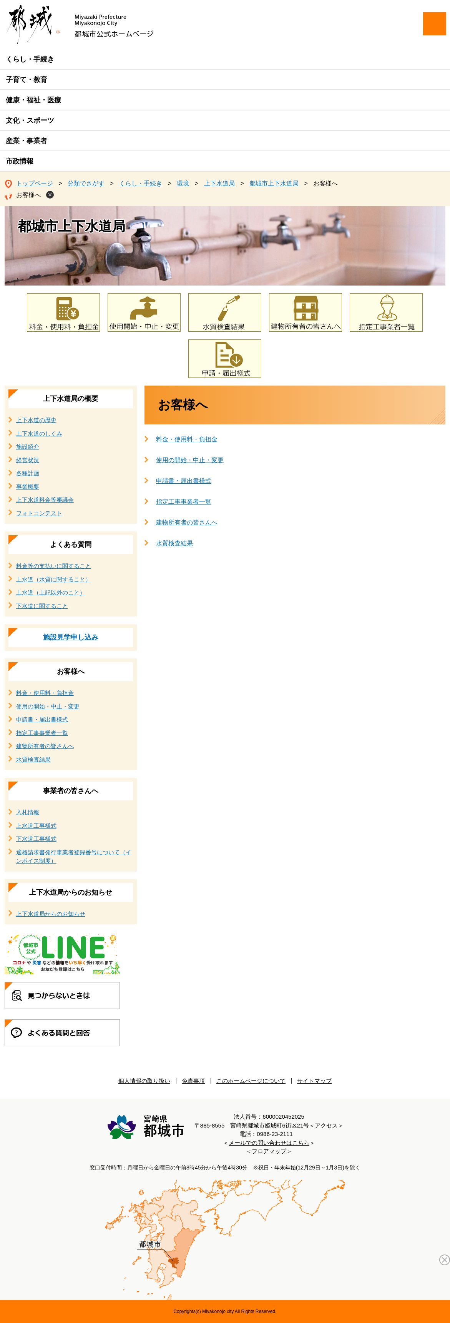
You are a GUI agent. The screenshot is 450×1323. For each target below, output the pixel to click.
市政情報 (19, 161)
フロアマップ (269, 1151)
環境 (183, 183)
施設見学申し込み (70, 637)
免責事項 (193, 1080)
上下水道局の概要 (70, 399)
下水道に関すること (42, 606)
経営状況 (27, 460)
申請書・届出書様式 (183, 481)
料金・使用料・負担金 (187, 439)
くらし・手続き (30, 59)
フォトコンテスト (39, 513)
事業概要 (27, 486)
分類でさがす (86, 183)
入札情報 (27, 812)
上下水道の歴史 (36, 420)
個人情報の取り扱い (144, 1080)
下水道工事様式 (36, 838)
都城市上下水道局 (274, 183)
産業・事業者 (26, 141)
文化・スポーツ (30, 120)
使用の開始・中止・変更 (190, 460)
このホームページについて (251, 1080)
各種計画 (27, 473)
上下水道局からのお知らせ (70, 892)
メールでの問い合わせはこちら (269, 1142)
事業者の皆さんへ (70, 791)
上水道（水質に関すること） (53, 579)
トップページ (34, 183)
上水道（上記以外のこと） (50, 592)
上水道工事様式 (36, 825)
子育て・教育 (26, 80)
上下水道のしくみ (39, 433)
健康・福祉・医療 (33, 100)
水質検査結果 (174, 543)
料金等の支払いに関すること (53, 566)
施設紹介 (27, 446)
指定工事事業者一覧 (183, 501)
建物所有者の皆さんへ (187, 522)
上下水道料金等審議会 (45, 499)
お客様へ (28, 195)
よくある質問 (70, 544)
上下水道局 (219, 183)
